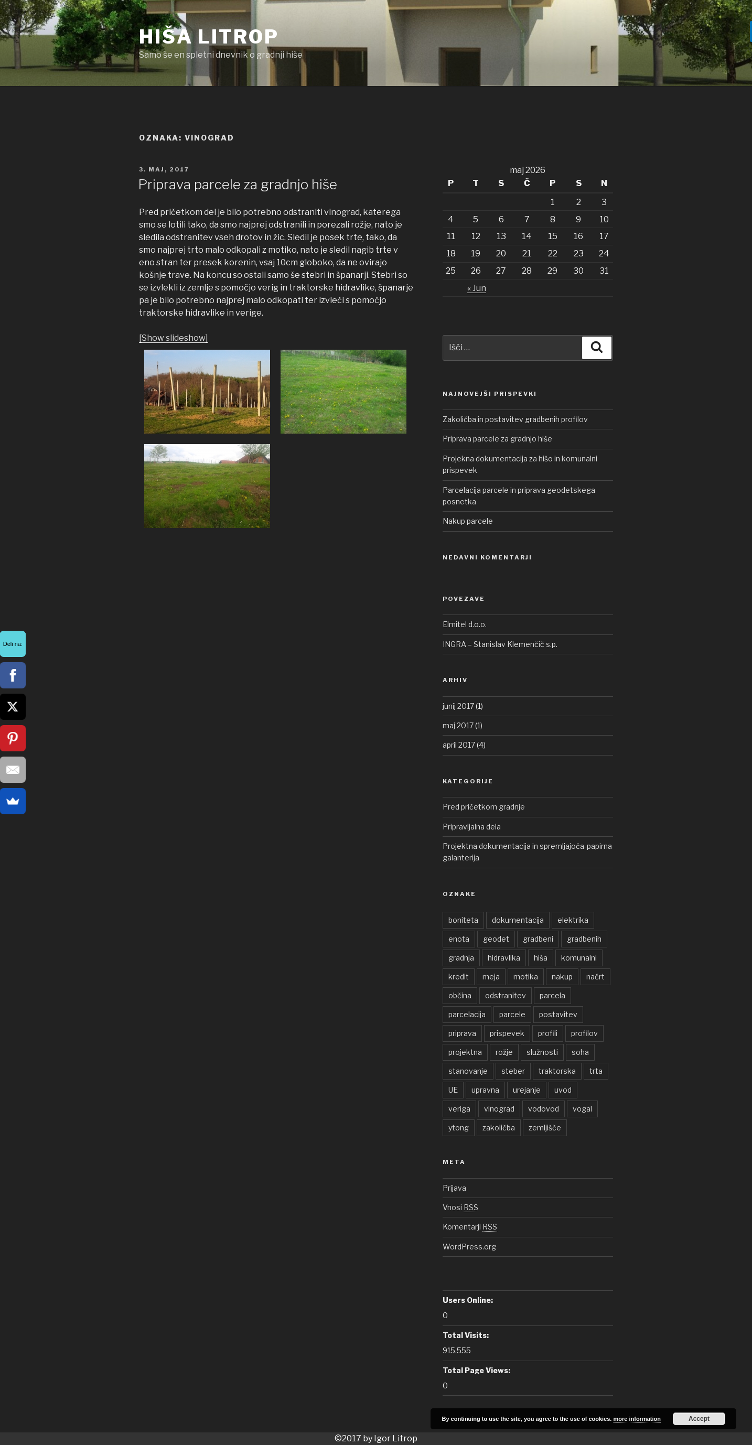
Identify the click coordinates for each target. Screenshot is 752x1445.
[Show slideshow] (173, 338)
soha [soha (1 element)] (580, 1052)
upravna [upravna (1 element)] (485, 1089)
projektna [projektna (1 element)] (465, 1052)
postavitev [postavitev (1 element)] (558, 1014)
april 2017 (459, 744)
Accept (699, 1418)
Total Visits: (466, 1335)
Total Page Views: (476, 1370)
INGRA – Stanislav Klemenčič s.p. (500, 644)
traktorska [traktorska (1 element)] (557, 1070)
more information (636, 1419)
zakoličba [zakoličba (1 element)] (498, 1127)
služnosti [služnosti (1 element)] (542, 1052)
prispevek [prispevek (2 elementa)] (507, 1033)
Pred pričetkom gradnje (484, 806)
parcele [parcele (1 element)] (512, 1014)
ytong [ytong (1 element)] (458, 1127)
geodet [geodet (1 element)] (496, 938)
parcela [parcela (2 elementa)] (552, 995)
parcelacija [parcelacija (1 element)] (467, 1014)
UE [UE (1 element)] (453, 1089)
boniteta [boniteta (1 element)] (463, 919)
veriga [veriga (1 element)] (459, 1108)
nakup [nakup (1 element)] (562, 976)
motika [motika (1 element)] (525, 976)
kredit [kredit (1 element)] (458, 976)
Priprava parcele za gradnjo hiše (237, 184)
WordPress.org (469, 1246)
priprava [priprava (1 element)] (462, 1033)
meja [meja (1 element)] (491, 976)
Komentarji (470, 1226)
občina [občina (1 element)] (459, 995)
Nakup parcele (468, 520)
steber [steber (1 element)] (513, 1070)
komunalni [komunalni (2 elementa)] (579, 957)
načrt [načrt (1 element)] (595, 976)
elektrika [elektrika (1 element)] (572, 919)
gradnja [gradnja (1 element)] (461, 957)
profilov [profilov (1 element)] (584, 1033)
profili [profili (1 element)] (547, 1033)
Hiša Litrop (209, 36)
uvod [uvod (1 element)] (563, 1089)
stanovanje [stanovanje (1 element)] (468, 1070)
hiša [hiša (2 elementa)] (540, 957)
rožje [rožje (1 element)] (504, 1052)
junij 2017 (458, 706)
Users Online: (468, 1300)
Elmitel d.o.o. (465, 624)
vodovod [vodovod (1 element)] (543, 1108)
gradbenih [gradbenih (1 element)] (584, 938)
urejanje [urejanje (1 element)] (527, 1089)
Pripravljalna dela (472, 826)
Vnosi (460, 1207)
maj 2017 (458, 725)
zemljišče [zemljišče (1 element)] (545, 1127)
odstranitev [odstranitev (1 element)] (505, 995)
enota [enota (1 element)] (458, 938)
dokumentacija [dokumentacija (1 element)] (518, 919)
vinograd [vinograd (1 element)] (499, 1108)
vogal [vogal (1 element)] (582, 1108)
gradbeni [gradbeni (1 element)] (538, 938)
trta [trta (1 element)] (596, 1070)
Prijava (454, 1187)
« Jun (476, 288)
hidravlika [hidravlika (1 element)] (504, 957)
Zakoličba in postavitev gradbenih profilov (515, 419)
